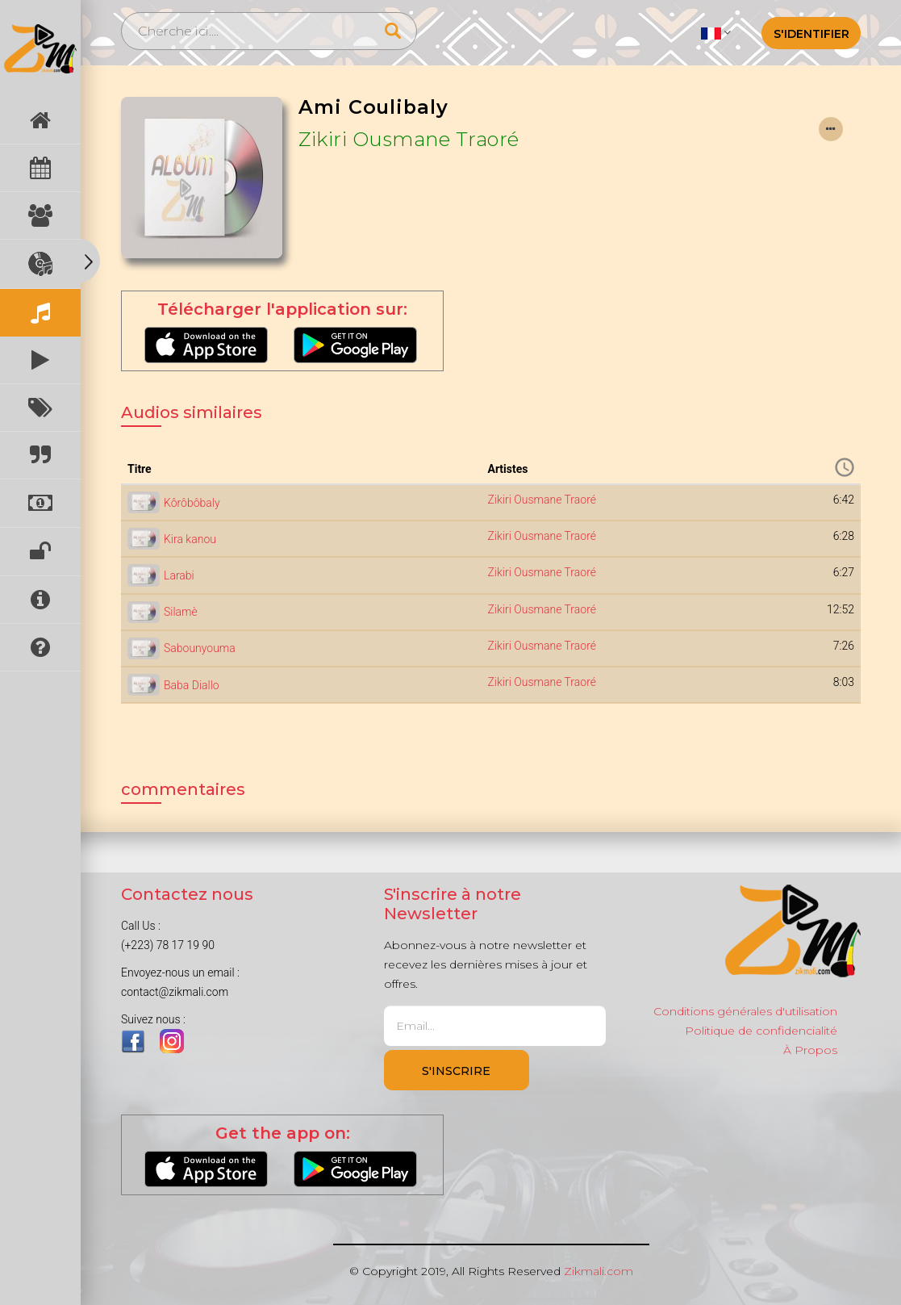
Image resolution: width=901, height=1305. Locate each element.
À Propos (810, 1050)
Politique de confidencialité (761, 1030)
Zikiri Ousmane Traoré (408, 139)
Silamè (181, 611)
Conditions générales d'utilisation (745, 1011)
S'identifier (811, 34)
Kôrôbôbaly (192, 502)
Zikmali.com (598, 1271)
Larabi (179, 575)
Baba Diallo (191, 685)
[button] (716, 32)
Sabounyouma (200, 648)
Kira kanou (190, 539)
